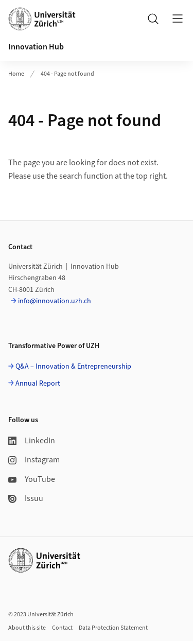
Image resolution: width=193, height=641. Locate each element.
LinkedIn (31, 440)
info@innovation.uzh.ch (54, 301)
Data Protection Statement (113, 627)
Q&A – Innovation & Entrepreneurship (73, 366)
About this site (27, 627)
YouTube (31, 479)
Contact (62, 627)
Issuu (25, 498)
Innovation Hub (36, 47)
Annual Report (37, 383)
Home (16, 74)
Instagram (34, 459)
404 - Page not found (67, 74)
